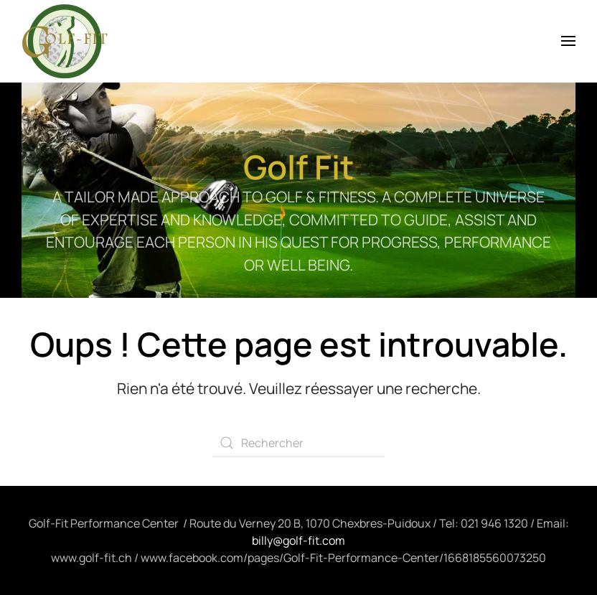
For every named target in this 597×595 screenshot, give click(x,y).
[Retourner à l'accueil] (65, 41)
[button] (568, 40)
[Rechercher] (298, 442)
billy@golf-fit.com (298, 540)
